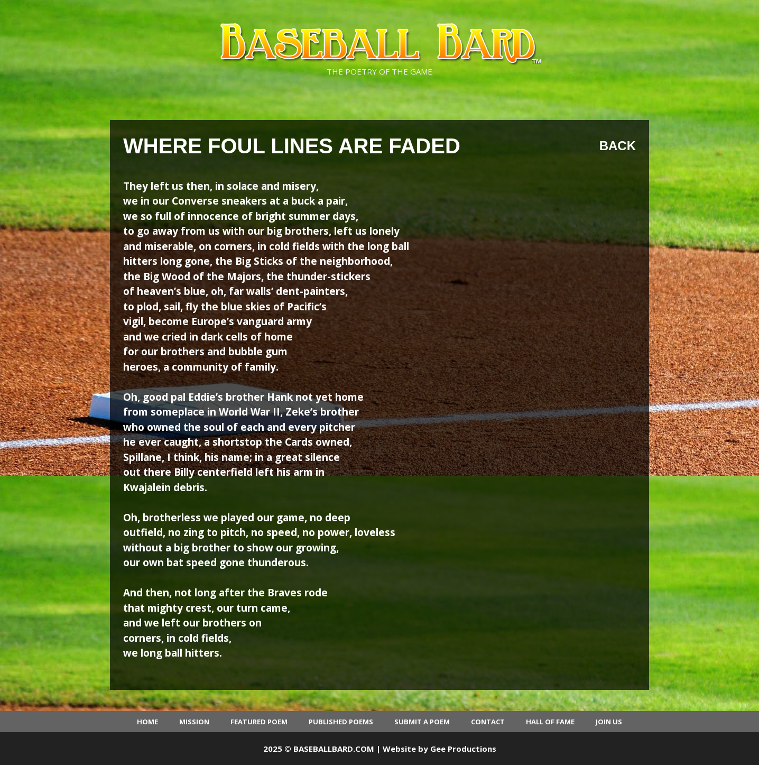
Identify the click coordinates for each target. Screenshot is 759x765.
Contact (488, 721)
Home (147, 721)
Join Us (609, 721)
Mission (194, 721)
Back (617, 146)
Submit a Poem (422, 721)
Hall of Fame (550, 721)
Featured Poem (259, 721)
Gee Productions (463, 748)
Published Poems (341, 721)
